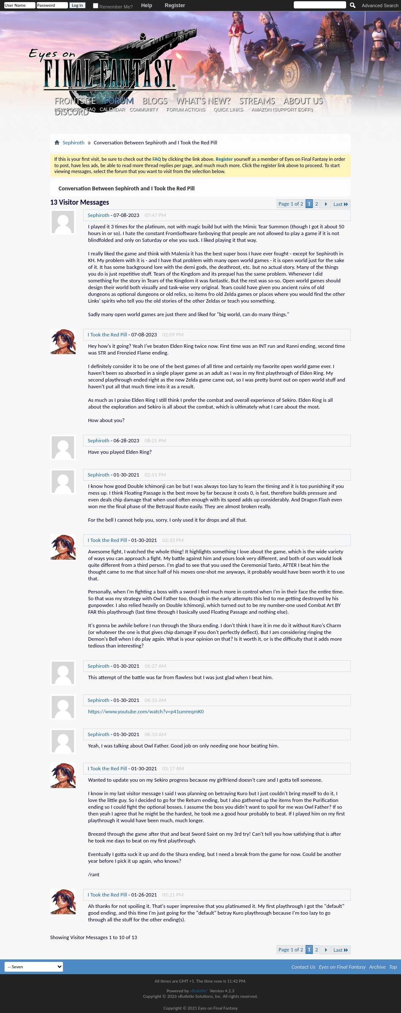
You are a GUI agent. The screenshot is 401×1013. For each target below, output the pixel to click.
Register (175, 5)
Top (393, 967)
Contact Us (304, 967)
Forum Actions (185, 109)
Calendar (112, 109)
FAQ (90, 109)
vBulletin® (199, 991)
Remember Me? (113, 6)
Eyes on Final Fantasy (342, 967)
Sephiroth (73, 142)
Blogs (154, 100)
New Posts (68, 109)
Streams (257, 100)
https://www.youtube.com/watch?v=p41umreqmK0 (146, 711)
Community (143, 109)
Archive (377, 967)
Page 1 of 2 (291, 203)
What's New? (203, 100)
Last (341, 204)
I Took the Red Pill (107, 334)
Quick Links (228, 109)
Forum (118, 100)
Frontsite (75, 100)
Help (146, 5)
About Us (302, 100)
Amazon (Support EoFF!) (282, 109)
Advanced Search (380, 5)
